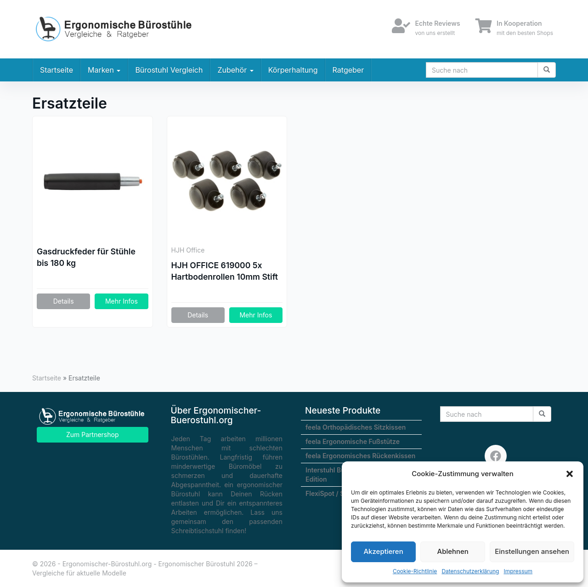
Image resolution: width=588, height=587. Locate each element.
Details (63, 301)
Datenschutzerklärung (470, 571)
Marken (104, 70)
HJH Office (188, 250)
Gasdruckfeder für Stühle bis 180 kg (86, 257)
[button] (569, 473)
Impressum (517, 571)
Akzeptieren (383, 551)
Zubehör (235, 70)
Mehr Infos (121, 301)
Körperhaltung (293, 70)
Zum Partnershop (92, 434)
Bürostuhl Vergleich (169, 70)
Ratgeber (348, 70)
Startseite (56, 70)
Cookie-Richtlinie (415, 571)
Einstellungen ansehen (532, 551)
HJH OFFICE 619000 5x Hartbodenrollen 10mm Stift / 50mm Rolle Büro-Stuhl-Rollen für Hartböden (224, 271)
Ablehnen (453, 551)
